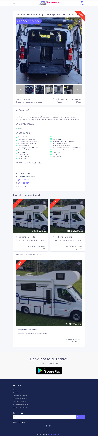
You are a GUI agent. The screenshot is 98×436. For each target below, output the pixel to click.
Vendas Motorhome (54, 434)
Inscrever (80, 417)
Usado (79, 102)
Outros (59, 102)
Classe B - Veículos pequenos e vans (29, 102)
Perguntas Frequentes (20, 407)
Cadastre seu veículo (20, 398)
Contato (15, 393)
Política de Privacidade (20, 404)
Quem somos (17, 390)
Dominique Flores (24, 173)
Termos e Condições (19, 401)
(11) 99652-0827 (23, 180)
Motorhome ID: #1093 (23, 99)
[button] (21, 50)
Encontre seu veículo (20, 395)
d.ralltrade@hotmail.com (26, 177)
